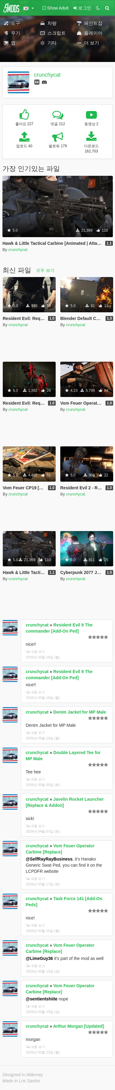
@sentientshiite (42, 998)
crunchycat (47, 75)
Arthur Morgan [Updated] (78, 1026)
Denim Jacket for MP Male (79, 712)
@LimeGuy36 (39, 958)
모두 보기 (45, 270)
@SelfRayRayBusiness (49, 859)
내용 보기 (35, 651)
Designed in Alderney (22, 1074)
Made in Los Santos (21, 1080)
